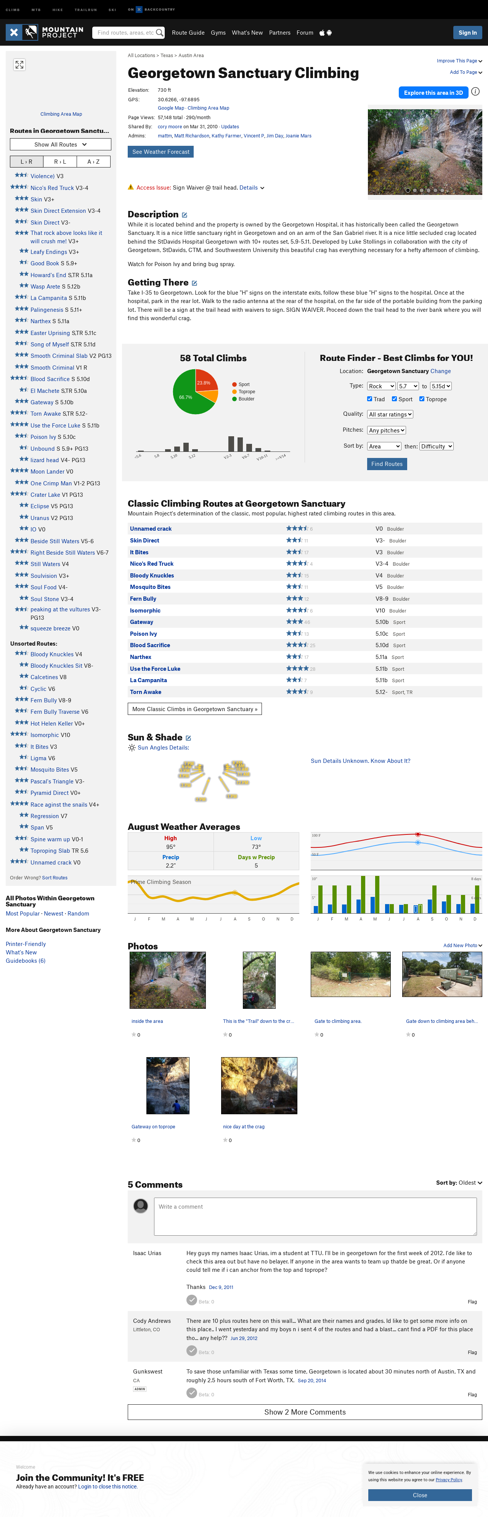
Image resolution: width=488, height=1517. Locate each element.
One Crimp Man (51, 483)
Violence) (42, 175)
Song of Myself (49, 344)
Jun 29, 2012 (244, 1334)
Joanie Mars (298, 135)
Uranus (39, 517)
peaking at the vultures (60, 609)
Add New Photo (462, 941)
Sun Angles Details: (213, 770)
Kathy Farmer (226, 135)
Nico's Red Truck (52, 187)
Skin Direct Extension (58, 210)
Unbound (42, 448)
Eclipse (39, 505)
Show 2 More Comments (305, 1408)
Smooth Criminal (52, 367)
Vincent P (254, 135)
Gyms (218, 32)
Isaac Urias (147, 1249)
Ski (113, 9)
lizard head (44, 459)
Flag (472, 1298)
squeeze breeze (50, 628)
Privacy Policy (449, 1479)
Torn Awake (45, 413)
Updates (230, 126)
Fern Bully (43, 700)
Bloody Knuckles (52, 654)
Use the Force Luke (55, 425)
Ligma (38, 758)
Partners (280, 32)
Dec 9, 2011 (221, 1284)
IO (33, 529)
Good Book (44, 263)
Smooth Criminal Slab (59, 355)
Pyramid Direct (49, 792)
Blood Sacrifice (50, 378)
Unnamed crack (51, 862)
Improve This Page (459, 60)
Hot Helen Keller (51, 723)
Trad (376, 395)
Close (420, 1494)
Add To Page (466, 72)
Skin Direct (44, 222)
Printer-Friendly (26, 943)
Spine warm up (50, 839)
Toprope (433, 395)
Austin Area (191, 55)
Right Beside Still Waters (62, 552)
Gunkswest (147, 1367)
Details (251, 187)
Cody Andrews (152, 1317)
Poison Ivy (43, 436)
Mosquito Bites (49, 769)
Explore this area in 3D (433, 90)
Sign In (468, 32)
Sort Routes (54, 877)
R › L (60, 161)
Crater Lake (45, 494)
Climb (13, 9)
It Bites (39, 746)
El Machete (44, 390)
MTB (36, 9)
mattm (165, 135)
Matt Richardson (191, 135)
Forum (305, 32)
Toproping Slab (50, 850)
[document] (420, 1485)
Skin (36, 199)
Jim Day (274, 135)
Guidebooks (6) (26, 960)
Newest (53, 913)
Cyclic (38, 688)
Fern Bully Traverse (55, 711)
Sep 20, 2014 (312, 1377)
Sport (402, 395)
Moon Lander (47, 471)
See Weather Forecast (160, 151)
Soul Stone (44, 598)
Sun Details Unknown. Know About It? (360, 756)
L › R (26, 161)
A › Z (93, 161)
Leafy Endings (48, 251)
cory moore (170, 126)
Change (440, 367)
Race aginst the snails (58, 804)
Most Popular (23, 913)
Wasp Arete (45, 286)
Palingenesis (46, 309)
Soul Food (43, 587)
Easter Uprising (50, 332)
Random (78, 913)
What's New (247, 32)
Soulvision (43, 575)
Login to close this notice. (108, 1487)
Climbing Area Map (61, 114)
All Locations (141, 55)
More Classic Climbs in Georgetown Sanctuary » (195, 705)
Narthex (40, 320)
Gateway (41, 402)
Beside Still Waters (54, 541)
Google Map (171, 108)
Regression (44, 815)
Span (37, 827)
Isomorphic (44, 734)
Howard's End (48, 274)
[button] (375, 148)
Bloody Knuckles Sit (56, 665)
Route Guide (188, 32)
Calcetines (44, 676)
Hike (58, 9)
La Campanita (48, 297)
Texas (167, 55)
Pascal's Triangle (52, 781)
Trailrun (86, 9)
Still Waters (45, 563)
